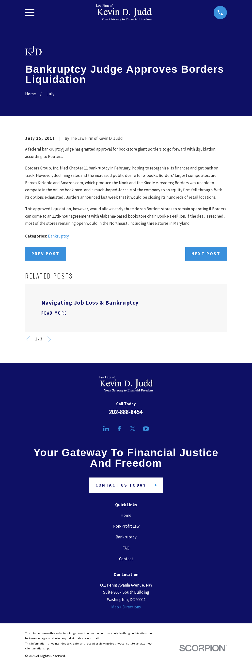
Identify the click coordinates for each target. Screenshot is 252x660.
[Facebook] (119, 429)
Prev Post (46, 253)
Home (126, 515)
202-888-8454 (126, 411)
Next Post (205, 253)
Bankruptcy (58, 236)
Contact (126, 559)
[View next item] (49, 339)
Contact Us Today (126, 485)
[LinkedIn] (106, 429)
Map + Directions (126, 607)
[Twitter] (133, 429)
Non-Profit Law (126, 526)
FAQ (126, 548)
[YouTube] (146, 429)
